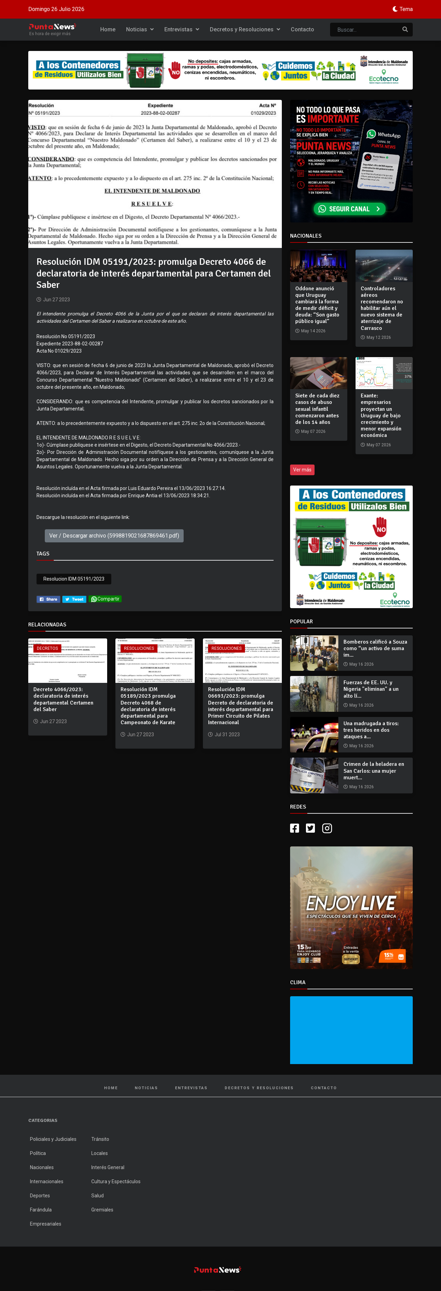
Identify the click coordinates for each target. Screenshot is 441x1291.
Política (38, 1153)
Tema (406, 9)
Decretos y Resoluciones (245, 29)
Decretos (47, 648)
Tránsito (100, 1139)
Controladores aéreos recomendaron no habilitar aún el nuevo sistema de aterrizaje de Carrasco (382, 308)
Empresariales (45, 1224)
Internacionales (46, 1181)
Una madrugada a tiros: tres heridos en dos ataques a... (371, 730)
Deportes (40, 1195)
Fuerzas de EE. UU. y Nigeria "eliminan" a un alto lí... (371, 689)
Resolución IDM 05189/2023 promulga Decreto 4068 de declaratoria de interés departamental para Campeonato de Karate (148, 706)
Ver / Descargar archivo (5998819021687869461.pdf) (114, 535)
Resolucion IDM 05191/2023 (73, 579)
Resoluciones (139, 648)
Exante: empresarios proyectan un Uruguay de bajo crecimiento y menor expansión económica (381, 415)
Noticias (140, 29)
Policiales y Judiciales (53, 1139)
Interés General (107, 1167)
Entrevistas (181, 29)
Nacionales (42, 1167)
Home (107, 29)
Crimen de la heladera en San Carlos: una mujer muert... (373, 771)
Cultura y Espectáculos (116, 1181)
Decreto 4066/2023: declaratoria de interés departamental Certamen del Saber (63, 699)
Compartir (105, 599)
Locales (99, 1153)
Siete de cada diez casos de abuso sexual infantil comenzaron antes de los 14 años (317, 409)
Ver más (302, 469)
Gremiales (102, 1209)
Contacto (302, 29)
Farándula (41, 1209)
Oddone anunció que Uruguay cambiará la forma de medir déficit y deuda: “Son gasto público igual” (317, 305)
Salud (97, 1195)
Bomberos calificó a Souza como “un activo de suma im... (375, 648)
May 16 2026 (361, 664)
